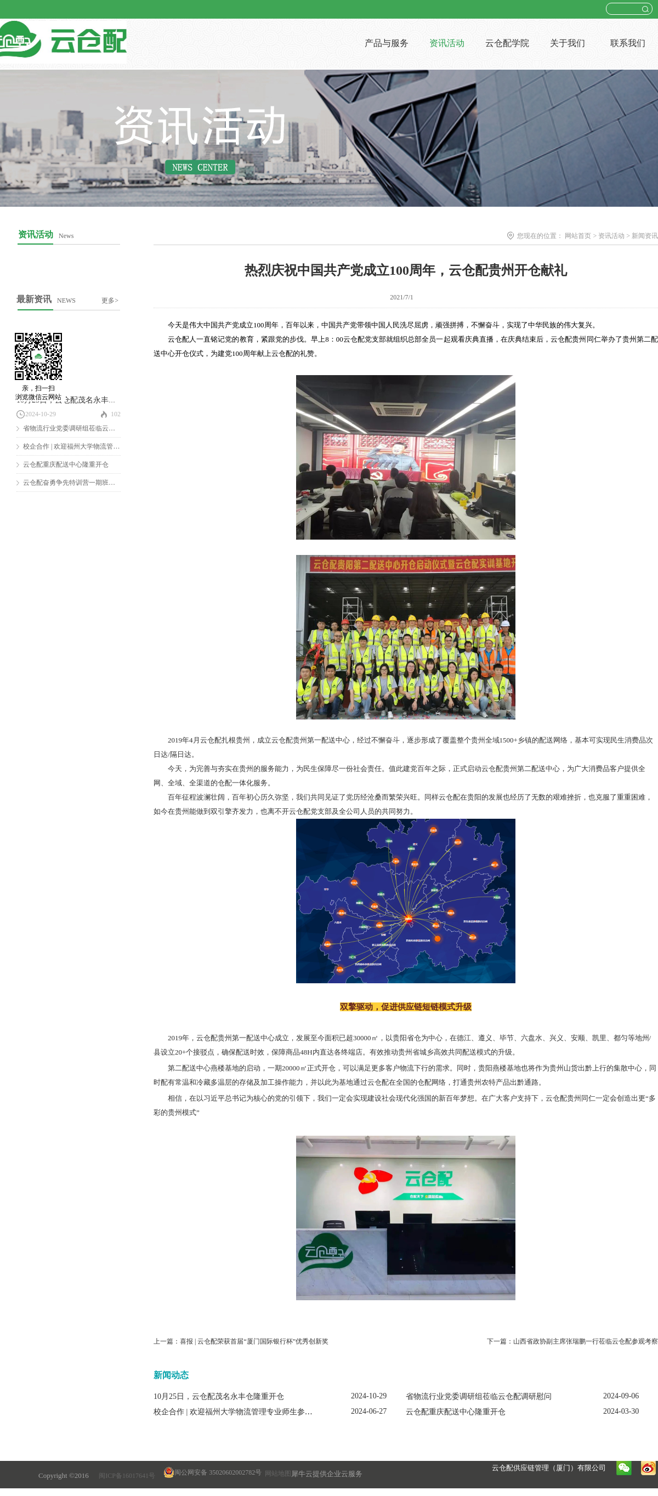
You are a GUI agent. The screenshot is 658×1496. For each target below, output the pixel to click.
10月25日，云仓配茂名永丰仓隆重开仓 (81, 400)
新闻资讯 (645, 236)
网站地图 (276, 1473)
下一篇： (572, 1341)
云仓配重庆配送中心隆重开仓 (66, 464)
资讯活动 (611, 236)
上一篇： (241, 1341)
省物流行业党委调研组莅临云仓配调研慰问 (85, 428)
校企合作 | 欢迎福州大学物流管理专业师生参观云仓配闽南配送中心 (268, 1412)
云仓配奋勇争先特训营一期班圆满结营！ (82, 482)
